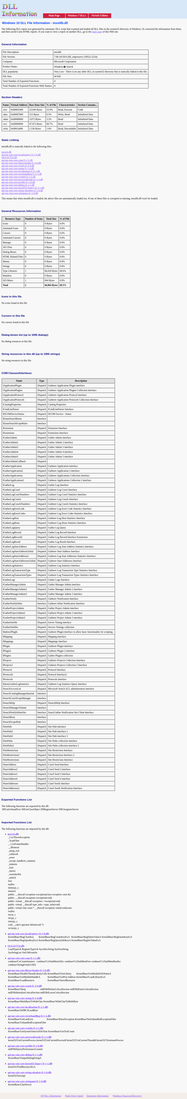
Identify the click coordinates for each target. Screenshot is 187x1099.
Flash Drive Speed (74, 1096)
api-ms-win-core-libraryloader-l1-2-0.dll (21, 163)
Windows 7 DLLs (77, 15)
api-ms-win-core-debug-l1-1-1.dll (18, 185)
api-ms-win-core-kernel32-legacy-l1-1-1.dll (23, 187)
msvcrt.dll (6, 152)
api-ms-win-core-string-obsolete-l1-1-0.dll (22, 190)
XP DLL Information (51, 1096)
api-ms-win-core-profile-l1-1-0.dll (18, 182)
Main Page (54, 15)
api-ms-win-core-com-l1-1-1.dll (17, 160)
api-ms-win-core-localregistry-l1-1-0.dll (21, 154)
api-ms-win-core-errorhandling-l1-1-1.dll (22, 174)
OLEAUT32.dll (9, 157)
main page (97, 31)
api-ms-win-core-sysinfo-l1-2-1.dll (19, 176)
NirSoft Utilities (100, 15)
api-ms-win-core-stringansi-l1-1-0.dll (20, 193)
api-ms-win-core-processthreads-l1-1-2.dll (22, 179)
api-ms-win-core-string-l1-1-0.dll (18, 168)
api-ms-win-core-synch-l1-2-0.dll (18, 165)
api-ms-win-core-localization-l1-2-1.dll (21, 171)
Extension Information (97, 1096)
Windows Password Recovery (127, 1096)
